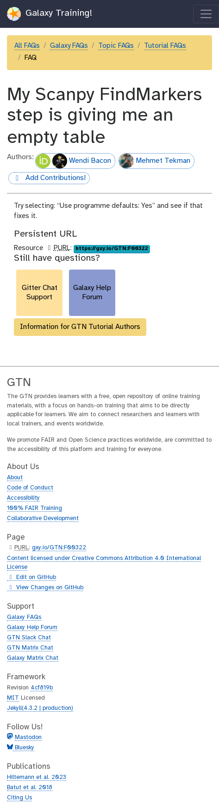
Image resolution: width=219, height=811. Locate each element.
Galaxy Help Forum (32, 627)
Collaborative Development (43, 518)
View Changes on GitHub (45, 588)
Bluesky (23, 748)
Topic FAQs (116, 46)
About (15, 478)
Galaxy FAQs (69, 46)
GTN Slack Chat (29, 638)
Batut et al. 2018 (29, 788)
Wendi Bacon (73, 161)
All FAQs (27, 46)
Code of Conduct (30, 488)
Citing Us (19, 798)
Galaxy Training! (50, 14)
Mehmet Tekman (154, 161)
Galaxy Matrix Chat (32, 658)
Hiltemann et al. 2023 (36, 777)
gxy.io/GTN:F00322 (59, 548)
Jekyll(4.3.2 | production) (40, 708)
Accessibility (23, 498)
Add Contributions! (47, 178)
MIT (13, 698)
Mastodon (28, 737)
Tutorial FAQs (165, 46)
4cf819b (42, 688)
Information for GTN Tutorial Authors (80, 327)
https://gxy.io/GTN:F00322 (111, 248)
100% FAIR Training (34, 508)
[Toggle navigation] (206, 14)
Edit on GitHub (31, 577)
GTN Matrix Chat (30, 648)
